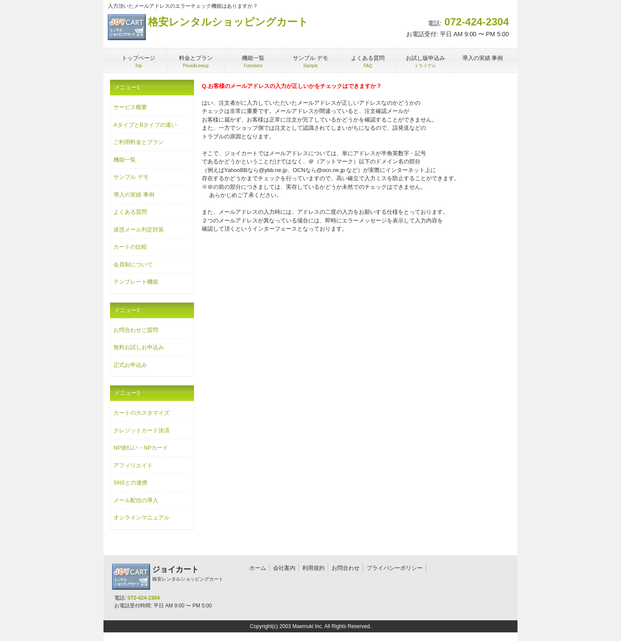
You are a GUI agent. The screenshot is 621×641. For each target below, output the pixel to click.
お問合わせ (346, 568)
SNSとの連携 (130, 482)
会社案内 (284, 568)
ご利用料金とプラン (138, 142)
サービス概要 (130, 107)
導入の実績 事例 (133, 194)
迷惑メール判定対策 (138, 229)
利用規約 (313, 568)
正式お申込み (130, 365)
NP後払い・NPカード (140, 447)
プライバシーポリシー (395, 568)
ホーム (257, 568)
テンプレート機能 (135, 281)
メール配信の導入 (135, 500)
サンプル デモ (131, 177)
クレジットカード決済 (141, 430)
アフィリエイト (133, 465)
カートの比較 (130, 247)
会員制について (133, 264)
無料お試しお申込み (138, 347)
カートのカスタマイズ (141, 413)
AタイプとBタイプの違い (145, 125)
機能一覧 (124, 159)
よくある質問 (130, 212)
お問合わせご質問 (135, 330)
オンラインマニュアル (141, 517)
